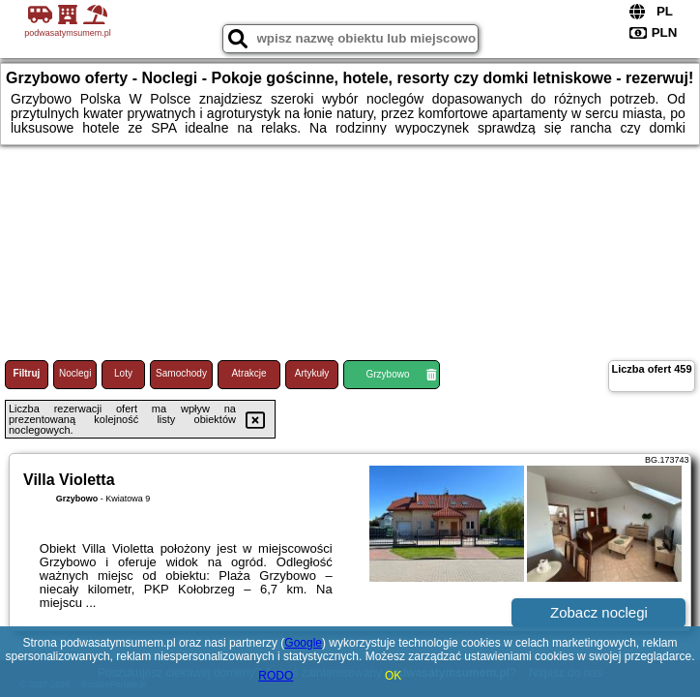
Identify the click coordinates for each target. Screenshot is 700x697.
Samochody (181, 373)
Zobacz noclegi (599, 612)
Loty (123, 373)
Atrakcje (248, 373)
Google (303, 643)
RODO (275, 675)
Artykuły (312, 373)
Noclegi (75, 373)
